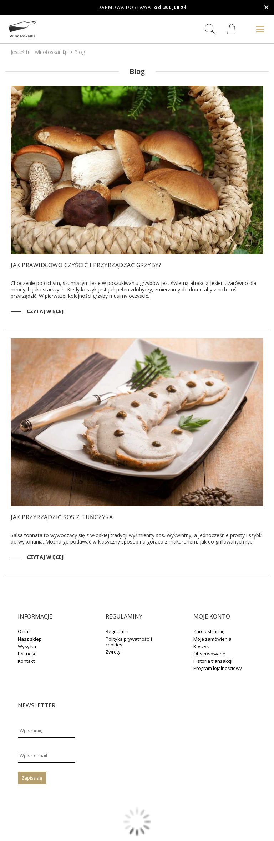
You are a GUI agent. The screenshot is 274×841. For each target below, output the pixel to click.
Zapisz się (32, 778)
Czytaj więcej (45, 311)
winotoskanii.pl (52, 52)
